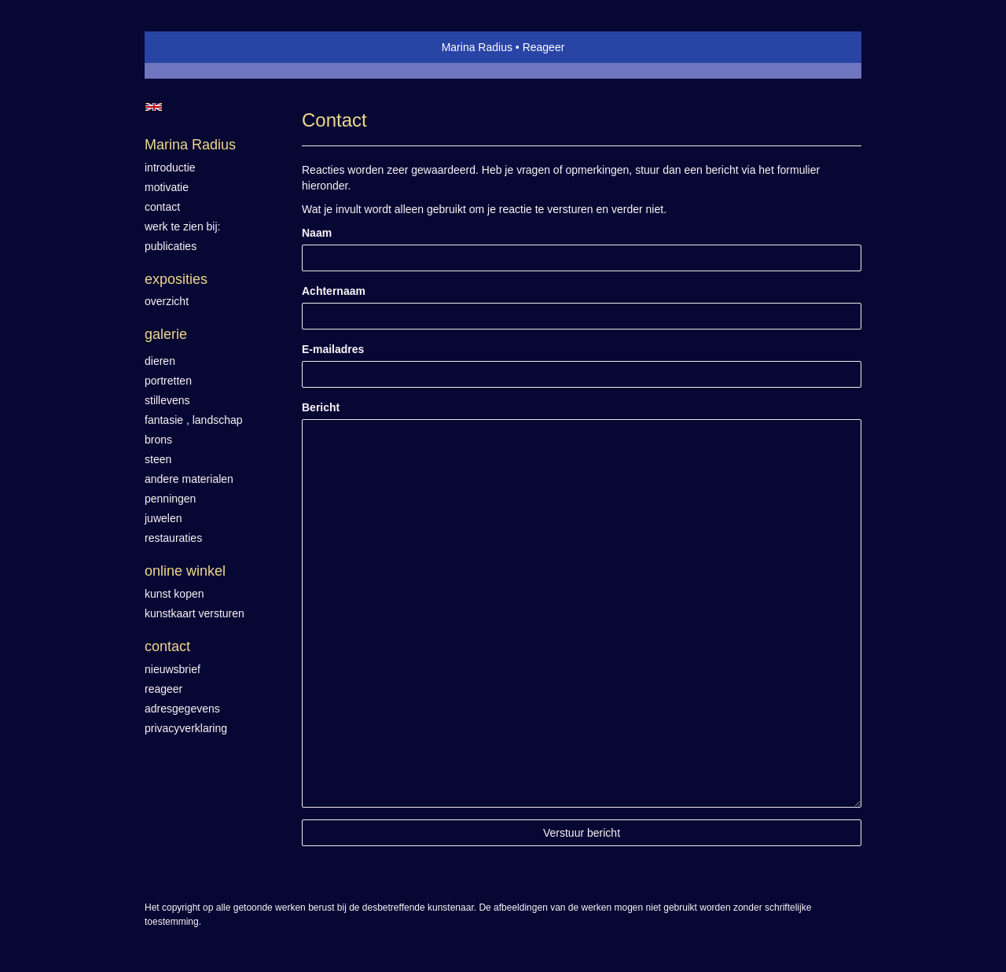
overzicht (167, 301)
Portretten (168, 380)
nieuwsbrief (172, 669)
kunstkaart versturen (194, 613)
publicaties (170, 246)
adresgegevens (182, 708)
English (154, 107)
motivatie (167, 187)
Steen (158, 459)
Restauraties (173, 538)
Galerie (166, 334)
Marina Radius (477, 47)
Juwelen (163, 518)
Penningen (170, 498)
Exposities (176, 279)
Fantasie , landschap (194, 420)
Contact (167, 646)
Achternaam (333, 291)
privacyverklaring (186, 728)
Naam (317, 232)
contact (162, 207)
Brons (158, 439)
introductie (170, 167)
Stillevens (167, 400)
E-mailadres (333, 349)
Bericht (321, 407)
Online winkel (185, 571)
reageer (163, 689)
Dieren (160, 361)
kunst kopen (174, 593)
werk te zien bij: (182, 226)
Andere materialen (189, 479)
